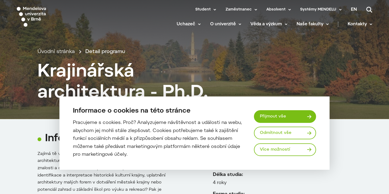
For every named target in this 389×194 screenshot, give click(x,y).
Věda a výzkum (266, 24)
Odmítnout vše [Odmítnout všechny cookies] (275, 133)
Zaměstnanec (239, 10)
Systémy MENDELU (318, 10)
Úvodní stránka (56, 51)
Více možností (275, 149)
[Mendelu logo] (49, 17)
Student (203, 10)
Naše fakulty (310, 24)
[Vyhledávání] (369, 10)
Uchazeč (186, 24)
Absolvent (276, 10)
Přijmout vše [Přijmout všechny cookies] (273, 116)
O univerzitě (223, 24)
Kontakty (357, 24)
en (354, 10)
